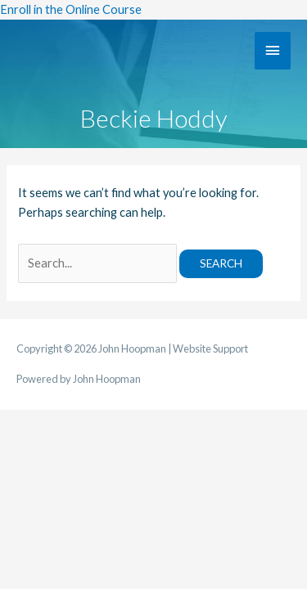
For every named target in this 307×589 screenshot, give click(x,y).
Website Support (210, 348)
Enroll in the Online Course (71, 9)
